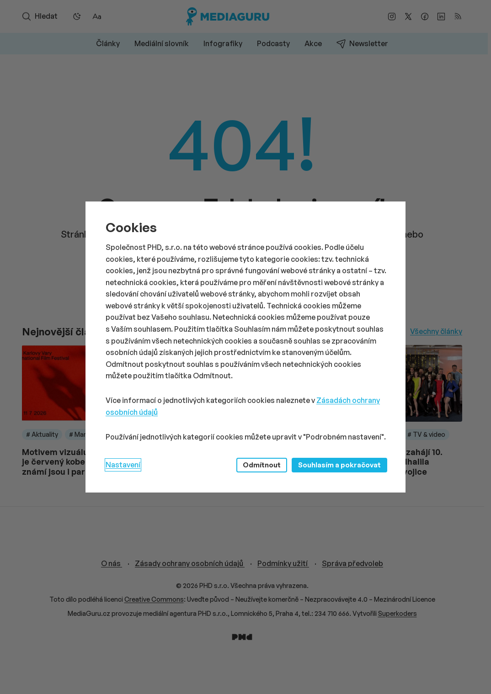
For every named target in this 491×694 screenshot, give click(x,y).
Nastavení (123, 464)
